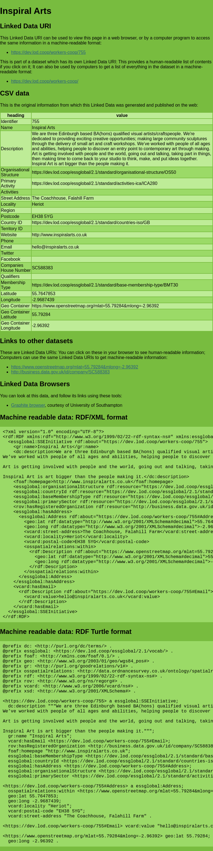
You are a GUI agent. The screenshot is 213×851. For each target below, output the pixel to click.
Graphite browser (28, 405)
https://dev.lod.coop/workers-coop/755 (48, 52)
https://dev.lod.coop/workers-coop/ (44, 81)
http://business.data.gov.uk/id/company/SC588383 (60, 372)
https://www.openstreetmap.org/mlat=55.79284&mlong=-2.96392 (74, 367)
